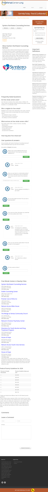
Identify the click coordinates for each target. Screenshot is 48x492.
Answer (26, 156)
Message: (16, 431)
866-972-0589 (39, 38)
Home (2, 18)
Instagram (4, 40)
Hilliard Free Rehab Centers (23, 18)
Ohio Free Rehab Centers (10, 18)
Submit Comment (25, 448)
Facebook (4, 39)
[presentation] (10, 442)
